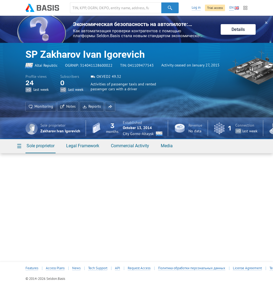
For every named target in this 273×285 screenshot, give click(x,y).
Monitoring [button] (40, 106)
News (76, 268)
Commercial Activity (130, 145)
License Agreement (247, 268)
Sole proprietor (40, 145)
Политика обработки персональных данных (191, 268)
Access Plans (55, 268)
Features (31, 268)
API (117, 268)
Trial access (215, 8)
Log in (196, 7)
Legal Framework (82, 145)
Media (167, 145)
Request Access (139, 268)
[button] (110, 106)
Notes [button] (68, 106)
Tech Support (97, 268)
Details (238, 29)
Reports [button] (92, 106)
